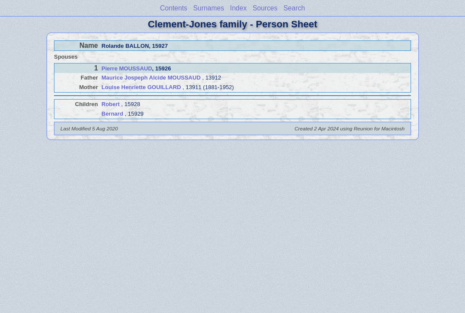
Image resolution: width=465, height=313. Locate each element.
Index (238, 8)
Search (294, 8)
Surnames (208, 8)
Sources (265, 8)
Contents (173, 8)
